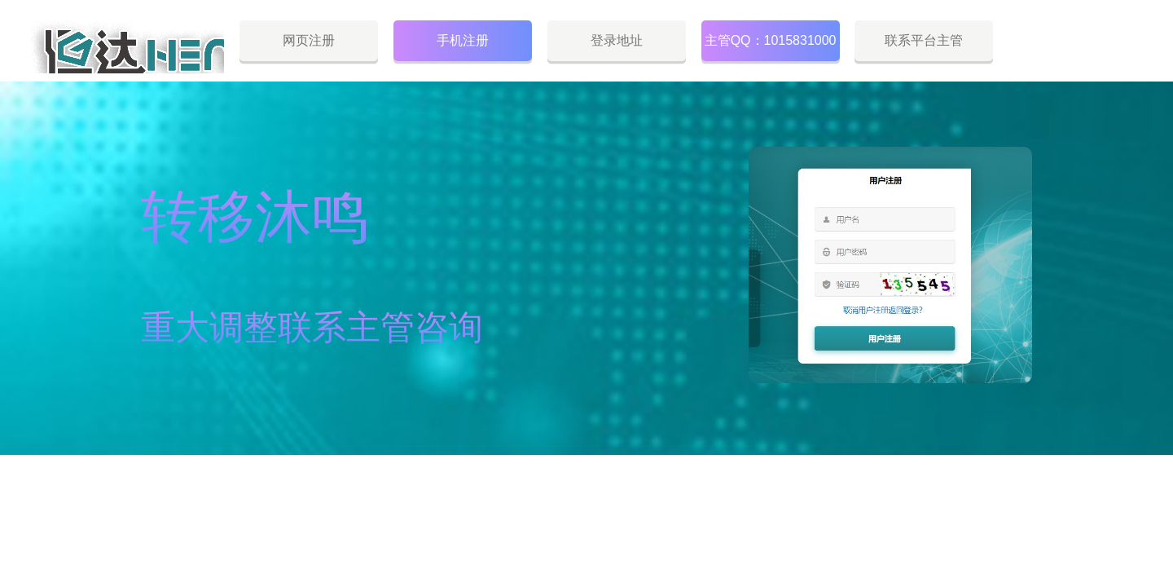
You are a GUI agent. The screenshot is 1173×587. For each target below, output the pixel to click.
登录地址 (617, 40)
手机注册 (463, 40)
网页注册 (309, 40)
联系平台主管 (924, 40)
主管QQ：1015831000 (771, 40)
